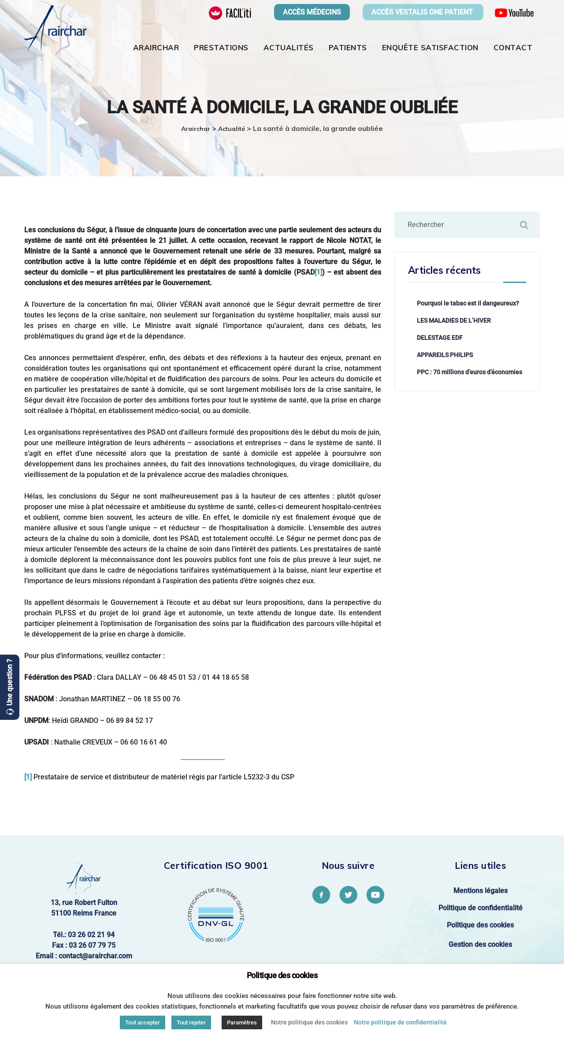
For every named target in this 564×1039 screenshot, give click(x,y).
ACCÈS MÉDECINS (312, 12)
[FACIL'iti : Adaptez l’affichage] (230, 12)
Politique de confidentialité (480, 908)
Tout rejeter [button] (191, 1022)
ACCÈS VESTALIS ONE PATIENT (423, 12)
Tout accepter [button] (142, 1022)
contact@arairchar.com (95, 956)
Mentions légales (480, 890)
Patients (348, 47)
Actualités (288, 47)
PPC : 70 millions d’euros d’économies (469, 372)
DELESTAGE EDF (440, 337)
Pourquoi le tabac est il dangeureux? (468, 303)
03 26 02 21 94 (91, 935)
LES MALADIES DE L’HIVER (454, 320)
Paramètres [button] (242, 1022)
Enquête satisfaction (430, 47)
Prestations (221, 47)
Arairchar (156, 47)
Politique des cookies (480, 925)
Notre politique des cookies (309, 1022)
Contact (513, 47)
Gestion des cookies (480, 944)
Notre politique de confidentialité (400, 1022)
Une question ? (9, 682)
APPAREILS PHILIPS (445, 354)
